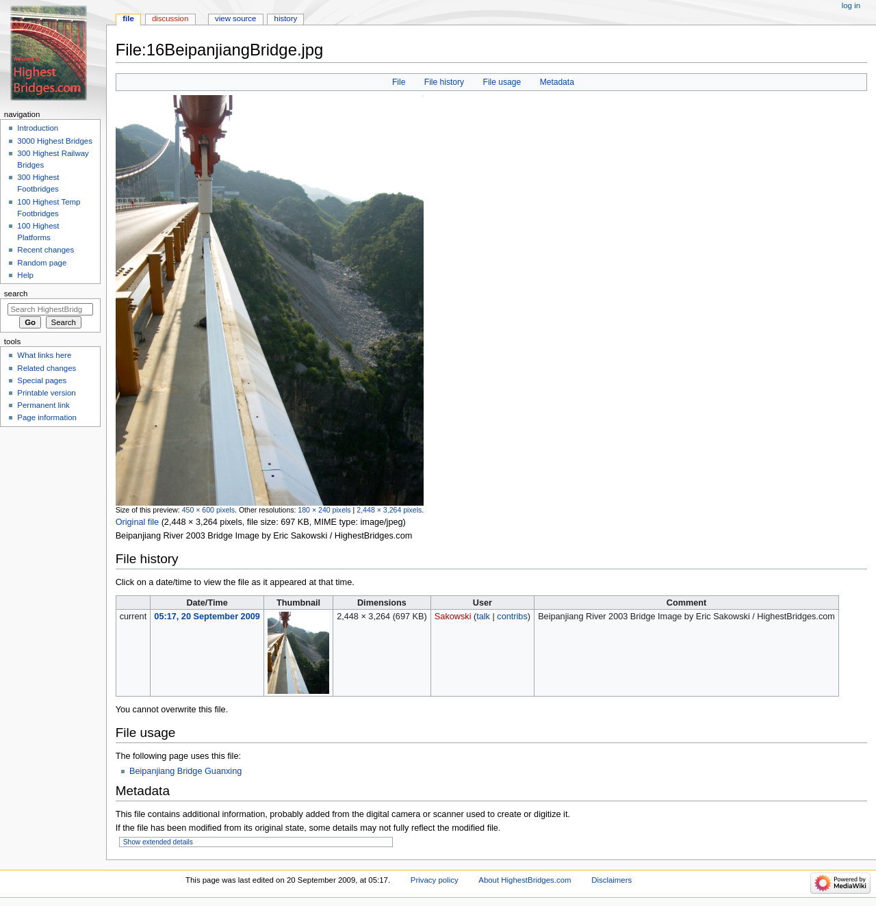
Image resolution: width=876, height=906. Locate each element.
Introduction (37, 128)
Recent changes (45, 250)
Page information (47, 417)
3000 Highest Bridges (54, 141)
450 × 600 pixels (208, 510)
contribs (512, 616)
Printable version (46, 393)
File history (444, 82)
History (286, 18)
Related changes (46, 368)
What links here (44, 355)
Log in (851, 5)
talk (483, 616)
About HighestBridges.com (524, 880)
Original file (137, 522)
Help (25, 275)
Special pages (41, 380)
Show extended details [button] (158, 842)
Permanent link (43, 405)
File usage (502, 82)
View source (235, 18)
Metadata (557, 82)
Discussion (170, 18)
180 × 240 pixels (324, 510)
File (398, 82)
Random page (41, 263)
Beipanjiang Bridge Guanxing (185, 771)
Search (16, 293)
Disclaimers (611, 880)
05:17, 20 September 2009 (206, 616)
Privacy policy (435, 880)
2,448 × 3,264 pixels (389, 510)
